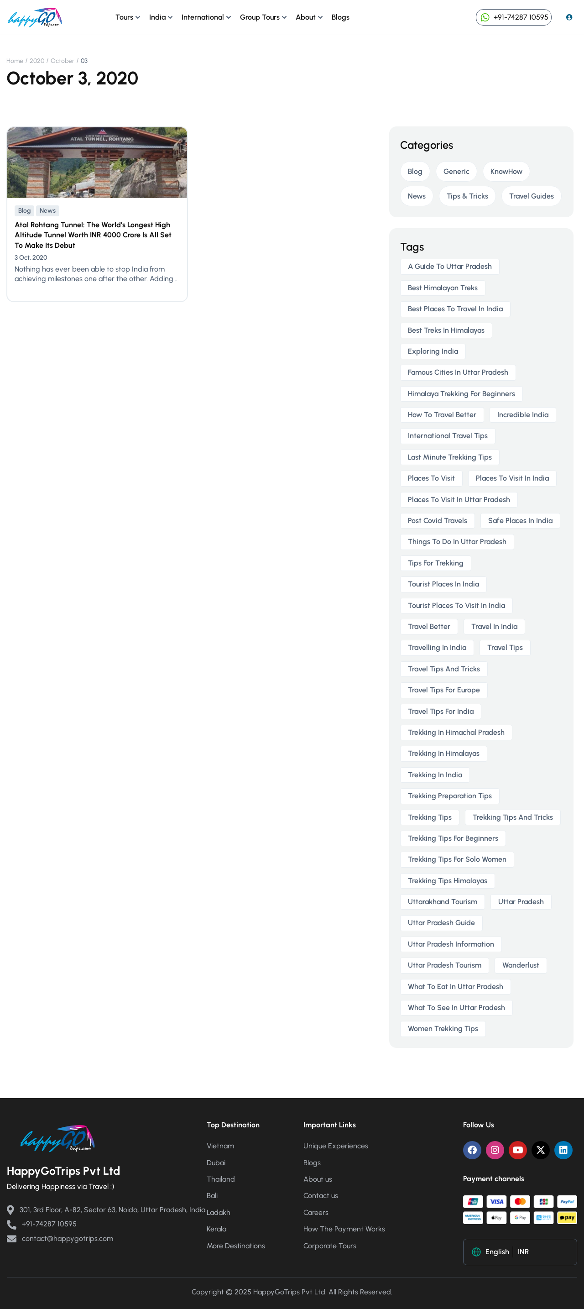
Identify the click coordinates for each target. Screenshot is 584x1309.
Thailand (221, 1179)
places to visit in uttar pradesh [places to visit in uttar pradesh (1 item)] (459, 499)
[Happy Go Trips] (35, 16)
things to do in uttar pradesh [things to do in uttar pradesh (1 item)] (457, 541)
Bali (212, 1195)
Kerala (216, 1229)
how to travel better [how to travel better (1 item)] (442, 414)
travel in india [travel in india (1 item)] (494, 626)
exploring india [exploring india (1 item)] (433, 351)
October (62, 61)
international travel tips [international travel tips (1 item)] (448, 435)
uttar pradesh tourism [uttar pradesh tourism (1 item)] (444, 965)
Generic (456, 171)
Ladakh (218, 1212)
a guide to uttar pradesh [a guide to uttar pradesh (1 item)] (450, 266)
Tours (124, 17)
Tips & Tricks (467, 196)
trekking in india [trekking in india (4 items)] (435, 774)
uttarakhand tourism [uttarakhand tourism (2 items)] (442, 901)
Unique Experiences (335, 1145)
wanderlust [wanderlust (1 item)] (520, 965)
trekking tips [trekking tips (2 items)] (430, 817)
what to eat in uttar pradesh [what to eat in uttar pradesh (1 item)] (455, 986)
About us (317, 1179)
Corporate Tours (329, 1245)
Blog (24, 211)
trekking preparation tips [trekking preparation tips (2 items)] (450, 795)
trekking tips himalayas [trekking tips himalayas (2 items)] (447, 880)
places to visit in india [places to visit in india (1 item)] (512, 478)
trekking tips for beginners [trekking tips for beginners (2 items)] (453, 838)
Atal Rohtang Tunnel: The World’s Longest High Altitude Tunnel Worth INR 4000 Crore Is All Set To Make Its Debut (93, 235)
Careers (315, 1212)
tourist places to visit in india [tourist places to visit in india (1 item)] (456, 605)
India (157, 17)
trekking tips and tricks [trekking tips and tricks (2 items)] (513, 817)
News (48, 211)
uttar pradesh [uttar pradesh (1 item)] (521, 901)
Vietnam (220, 1145)
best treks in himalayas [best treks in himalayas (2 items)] (446, 330)
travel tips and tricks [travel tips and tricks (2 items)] (444, 669)
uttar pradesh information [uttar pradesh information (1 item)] (451, 944)
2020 (37, 61)
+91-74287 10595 (513, 17)
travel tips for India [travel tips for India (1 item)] (441, 711)
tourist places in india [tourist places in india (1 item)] (443, 584)
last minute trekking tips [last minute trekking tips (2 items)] (450, 457)
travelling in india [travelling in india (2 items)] (437, 647)
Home (14, 61)
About (306, 17)
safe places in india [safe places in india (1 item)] (520, 520)
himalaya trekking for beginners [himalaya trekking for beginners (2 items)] (461, 393)
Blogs (340, 17)
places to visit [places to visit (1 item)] (431, 478)
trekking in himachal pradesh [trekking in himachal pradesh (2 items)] (456, 732)
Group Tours (260, 17)
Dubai (216, 1162)
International (203, 17)
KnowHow (506, 171)
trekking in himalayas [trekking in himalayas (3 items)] (444, 753)
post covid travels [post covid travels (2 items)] (437, 520)
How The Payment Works (344, 1229)
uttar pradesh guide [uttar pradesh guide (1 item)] (441, 922)
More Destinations (236, 1245)
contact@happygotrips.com (60, 1238)
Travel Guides (531, 196)
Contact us (320, 1195)
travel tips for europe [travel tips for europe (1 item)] (444, 690)
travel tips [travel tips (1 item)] (505, 647)
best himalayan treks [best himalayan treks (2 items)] (443, 287)
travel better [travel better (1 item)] (429, 626)
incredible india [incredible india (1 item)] (522, 414)
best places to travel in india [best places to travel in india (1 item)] (455, 308)
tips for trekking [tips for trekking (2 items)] (436, 563)
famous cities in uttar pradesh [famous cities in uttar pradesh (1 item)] (458, 372)
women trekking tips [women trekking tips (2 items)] (443, 1028)
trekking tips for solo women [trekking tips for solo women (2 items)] (457, 859)
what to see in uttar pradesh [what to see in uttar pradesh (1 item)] (456, 1007)
